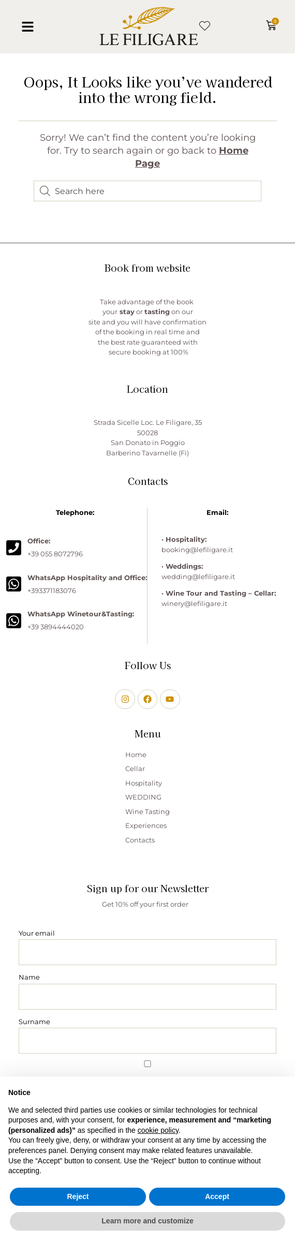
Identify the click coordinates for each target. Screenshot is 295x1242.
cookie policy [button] (158, 1130)
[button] (28, 27)
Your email (37, 933)
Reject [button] (78, 1196)
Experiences (146, 825)
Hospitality (143, 783)
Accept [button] (217, 1196)
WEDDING (143, 797)
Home (135, 754)
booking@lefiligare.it (197, 549)
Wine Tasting (147, 811)
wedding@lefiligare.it (198, 576)
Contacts (140, 840)
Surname (34, 1021)
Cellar (135, 768)
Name (29, 977)
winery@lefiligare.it (194, 603)
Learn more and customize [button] (147, 1221)
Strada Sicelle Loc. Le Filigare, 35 (148, 422)
